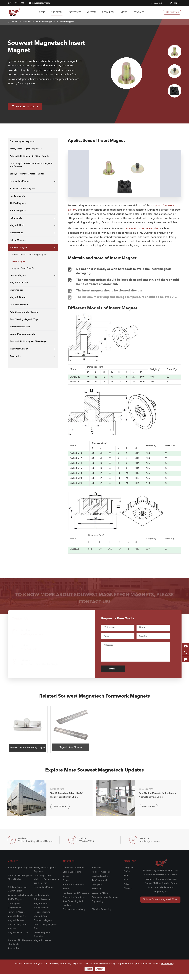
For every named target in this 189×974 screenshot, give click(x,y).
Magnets (13, 861)
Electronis (96, 868)
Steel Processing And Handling (73, 903)
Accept (99, 969)
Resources (108, 12)
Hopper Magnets (18, 275)
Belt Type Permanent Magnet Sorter (27, 174)
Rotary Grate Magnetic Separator (25, 149)
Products (56, 12)
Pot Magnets (16, 218)
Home (42, 12)
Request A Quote (25, 106)
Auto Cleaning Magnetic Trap (24, 320)
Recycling (96, 889)
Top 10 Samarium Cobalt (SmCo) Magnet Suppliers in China (64, 795)
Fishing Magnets (17, 240)
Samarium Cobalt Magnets (22, 189)
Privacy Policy (167, 964)
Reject (89, 969)
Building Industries (100, 876)
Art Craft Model (99, 880)
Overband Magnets (19, 305)
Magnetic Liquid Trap (20, 327)
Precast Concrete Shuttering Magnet (29, 255)
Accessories (15, 356)
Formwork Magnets (45, 22)
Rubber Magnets (18, 211)
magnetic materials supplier (142, 226)
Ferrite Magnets (17, 196)
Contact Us (172, 12)
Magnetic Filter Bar (19, 283)
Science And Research (73, 885)
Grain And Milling (100, 893)
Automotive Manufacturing (105, 897)
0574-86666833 (17, 3)
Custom (91, 12)
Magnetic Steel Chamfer (23, 268)
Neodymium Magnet (20, 181)
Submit (115, 669)
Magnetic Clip (16, 233)
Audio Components (101, 872)
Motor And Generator (73, 868)
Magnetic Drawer (18, 297)
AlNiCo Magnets (18, 203)
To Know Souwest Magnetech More (160, 899)
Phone (66, 880)
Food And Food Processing (76, 893)
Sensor (66, 876)
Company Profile (128, 870)
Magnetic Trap (16, 290)
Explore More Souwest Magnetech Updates (94, 772)
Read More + (57, 807)
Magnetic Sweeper (19, 349)
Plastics (66, 889)
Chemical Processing (101, 909)
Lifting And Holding (72, 872)
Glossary (128, 888)
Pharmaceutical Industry (74, 909)
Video (124, 12)
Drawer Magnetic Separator (23, 334)
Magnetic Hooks (17, 225)
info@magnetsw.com (41, 3)
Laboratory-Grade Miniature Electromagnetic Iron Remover (31, 165)
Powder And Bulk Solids (74, 897)
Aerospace (97, 885)
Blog (126, 880)
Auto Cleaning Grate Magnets (24, 312)
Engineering (97, 901)
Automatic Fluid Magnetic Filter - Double (29, 156)
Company (139, 12)
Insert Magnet (67, 22)
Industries (75, 12)
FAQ (126, 876)
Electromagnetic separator (22, 141)
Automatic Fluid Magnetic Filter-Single (28, 342)
